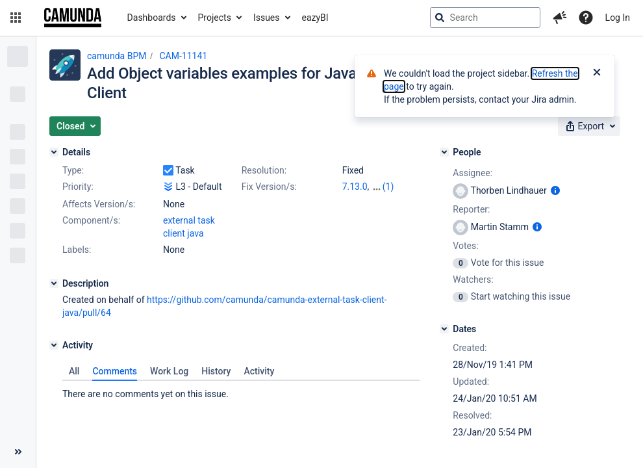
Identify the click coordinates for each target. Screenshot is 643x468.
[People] (444, 152)
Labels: (76, 249)
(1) (388, 186)
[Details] (53, 152)
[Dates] (444, 328)
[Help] (585, 17)
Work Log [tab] (169, 371)
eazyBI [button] (315, 17)
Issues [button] (266, 17)
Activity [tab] (259, 371)
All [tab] (74, 371)
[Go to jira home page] (73, 18)
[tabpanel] (241, 390)
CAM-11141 (183, 56)
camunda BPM (116, 56)
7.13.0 (355, 186)
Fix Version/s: (269, 186)
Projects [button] (214, 17)
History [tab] (216, 371)
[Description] (53, 283)
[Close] (596, 73)
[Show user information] (555, 190)
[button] (15, 18)
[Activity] (53, 345)
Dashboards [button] (151, 17)
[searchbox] (485, 17)
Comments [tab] (114, 371)
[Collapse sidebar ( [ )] (17, 452)
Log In (617, 17)
